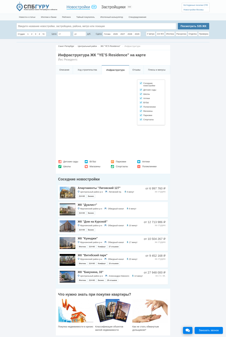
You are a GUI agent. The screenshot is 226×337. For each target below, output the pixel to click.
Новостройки (78, 7)
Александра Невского (119, 276)
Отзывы (136, 70)
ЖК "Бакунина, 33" (90, 272)
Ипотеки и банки (48, 17)
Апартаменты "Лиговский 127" (99, 188)
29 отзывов (112, 280)
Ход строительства (87, 70)
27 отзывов (113, 247)
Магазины (95, 166)
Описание (64, 70)
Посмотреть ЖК (193, 26)
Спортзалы (122, 166)
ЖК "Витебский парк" (93, 255)
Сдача (99, 34)
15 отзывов (113, 263)
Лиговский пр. (115, 192)
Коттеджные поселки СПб (195, 5)
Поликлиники (149, 166)
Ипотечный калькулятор (111, 17)
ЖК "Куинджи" (88, 238)
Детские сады (70, 161)
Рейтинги (66, 17)
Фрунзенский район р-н (91, 208)
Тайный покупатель (85, 17)
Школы (67, 166)
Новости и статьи (27, 17)
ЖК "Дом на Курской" (93, 221)
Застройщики (113, 7)
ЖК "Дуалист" (87, 204)
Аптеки (146, 161)
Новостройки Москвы (193, 9)
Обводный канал (116, 208)
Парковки (121, 161)
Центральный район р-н (91, 192)
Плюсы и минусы (156, 70)
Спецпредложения (137, 17)
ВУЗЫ (93, 161)
